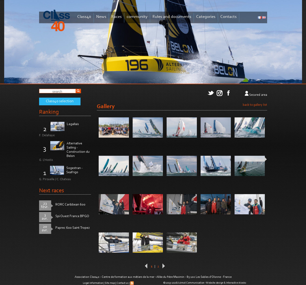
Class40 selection (60, 101)
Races (116, 17)
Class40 (84, 17)
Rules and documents (171, 17)
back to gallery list (255, 105)
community (137, 17)
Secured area (258, 95)
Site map (110, 283)
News (101, 17)
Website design (214, 283)
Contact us (122, 283)
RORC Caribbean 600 (70, 204)
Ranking (49, 112)
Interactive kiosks (236, 283)
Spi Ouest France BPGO (72, 216)
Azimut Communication (190, 283)
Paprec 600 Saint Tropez (72, 228)
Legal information (93, 283)
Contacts (228, 17)
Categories (205, 17)
